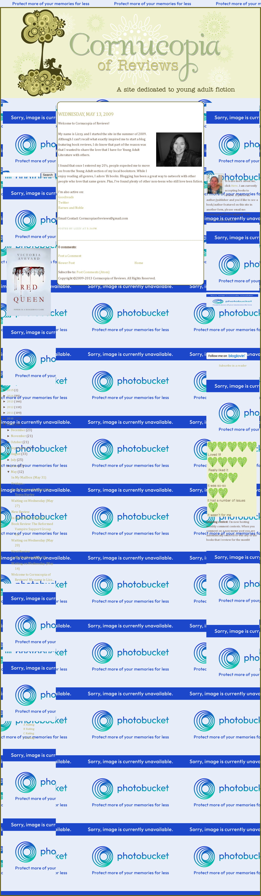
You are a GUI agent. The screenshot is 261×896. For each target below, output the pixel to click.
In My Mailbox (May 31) (28, 477)
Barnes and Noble (71, 208)
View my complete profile (221, 220)
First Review (20, 551)
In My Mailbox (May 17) (28, 557)
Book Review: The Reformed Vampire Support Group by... (32, 529)
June (14, 466)
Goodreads (66, 197)
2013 (10, 401)
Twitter (63, 202)
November (18, 436)
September (18, 448)
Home (139, 263)
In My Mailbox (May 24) (28, 518)
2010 (10, 418)
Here (234, 185)
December (18, 430)
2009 (10, 424)
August (15, 454)
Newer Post (66, 263)
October (16, 442)
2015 (10, 390)
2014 (10, 395)
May (14, 472)
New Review (20, 512)
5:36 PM (92, 228)
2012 (10, 407)
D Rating (28, 737)
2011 (10, 412)
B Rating (28, 729)
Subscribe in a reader (233, 365)
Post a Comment (69, 256)
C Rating (28, 733)
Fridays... (18, 483)
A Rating (28, 724)
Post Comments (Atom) (93, 272)
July (13, 460)
